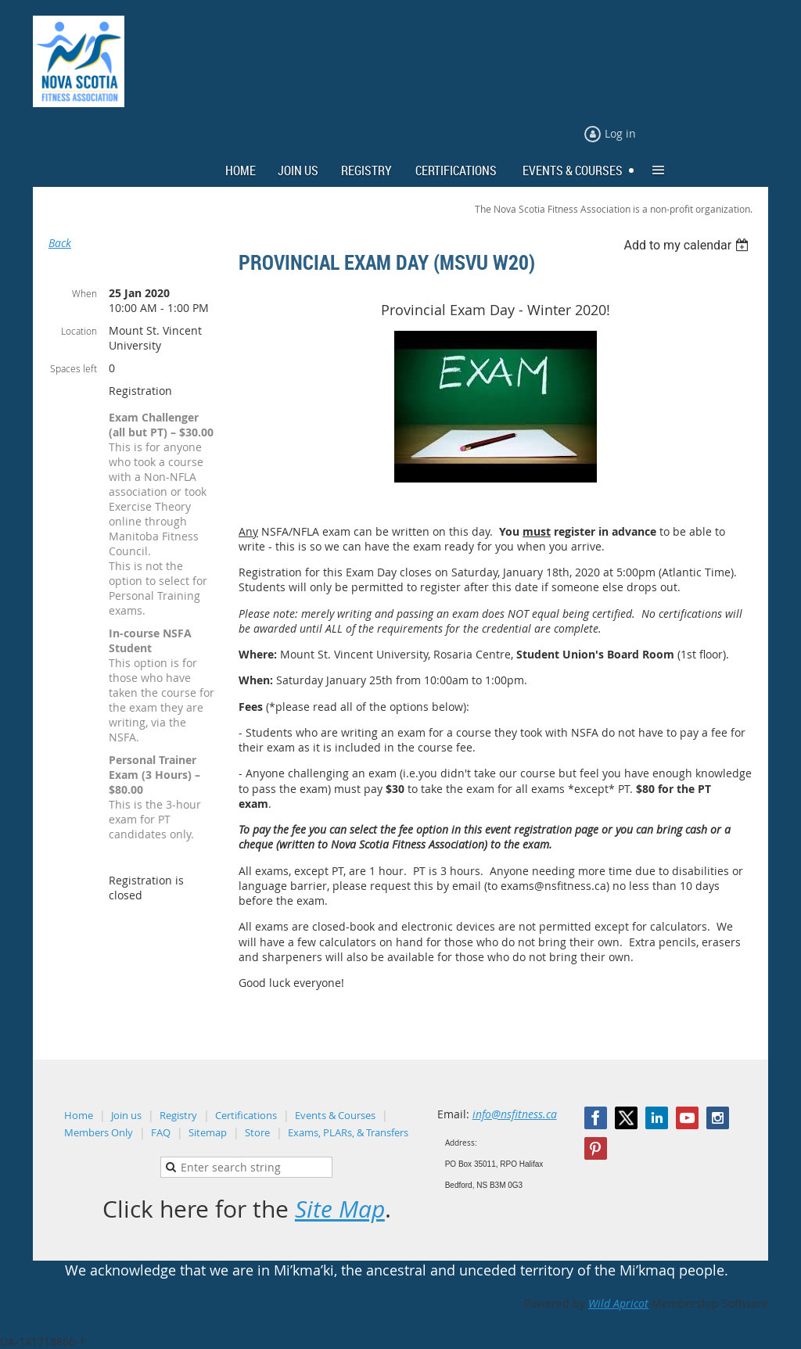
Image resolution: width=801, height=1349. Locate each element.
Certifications (246, 1115)
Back (59, 242)
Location (79, 331)
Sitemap (208, 1132)
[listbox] (688, 245)
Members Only (98, 1132)
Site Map (340, 1209)
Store (257, 1132)
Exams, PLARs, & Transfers (348, 1132)
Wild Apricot (618, 1303)
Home (78, 1115)
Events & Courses (335, 1115)
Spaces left (73, 368)
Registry (178, 1115)
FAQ (161, 1132)
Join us (126, 1115)
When (84, 293)
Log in (620, 133)
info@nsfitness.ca (514, 1114)
